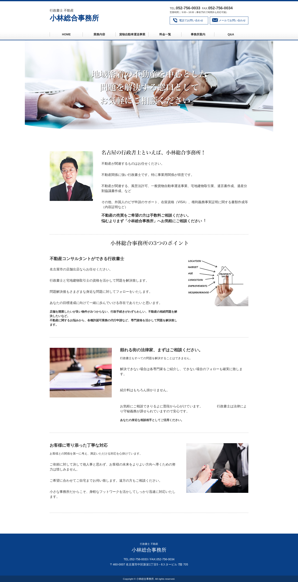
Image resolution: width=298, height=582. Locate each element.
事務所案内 (198, 34)
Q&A (231, 34)
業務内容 (99, 34)
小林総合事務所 (74, 18)
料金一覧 (165, 34)
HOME (66, 34)
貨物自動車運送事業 (132, 34)
